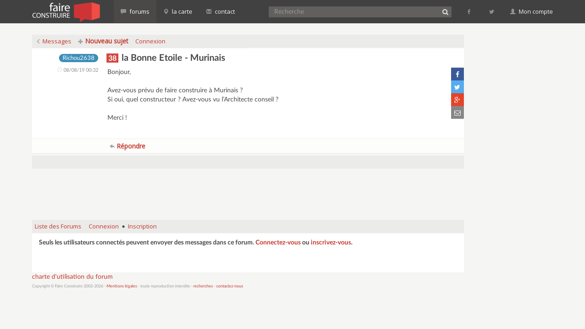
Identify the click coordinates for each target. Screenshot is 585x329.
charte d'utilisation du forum (72, 277)
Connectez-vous (278, 242)
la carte (177, 11)
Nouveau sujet (103, 41)
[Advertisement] (248, 189)
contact (220, 11)
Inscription (142, 226)
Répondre (127, 146)
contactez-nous (229, 286)
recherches (203, 286)
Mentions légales (121, 286)
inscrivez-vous (331, 242)
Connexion (150, 41)
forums (135, 11)
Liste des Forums (58, 226)
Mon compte (531, 11)
